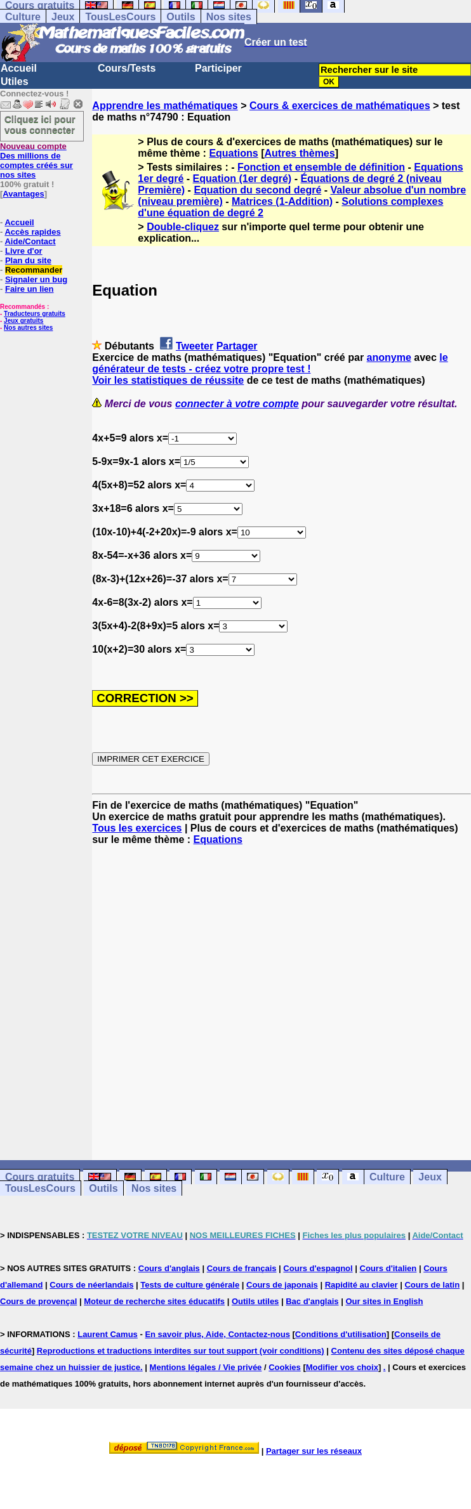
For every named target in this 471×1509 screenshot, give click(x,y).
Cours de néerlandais (91, 1285)
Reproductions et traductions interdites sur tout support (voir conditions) (180, 1350)
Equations (233, 153)
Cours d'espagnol (317, 1268)
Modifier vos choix (342, 1367)
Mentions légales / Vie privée (206, 1367)
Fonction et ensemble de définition (321, 167)
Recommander (33, 270)
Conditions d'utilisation (341, 1334)
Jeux (62, 16)
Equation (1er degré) (242, 178)
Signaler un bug (36, 279)
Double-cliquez (183, 226)
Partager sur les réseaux (314, 1451)
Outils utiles (255, 1301)
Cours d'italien (388, 1268)
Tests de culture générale (189, 1285)
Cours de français (242, 1268)
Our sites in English (384, 1301)
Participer (218, 68)
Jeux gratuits (23, 320)
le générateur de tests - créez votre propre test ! (270, 363)
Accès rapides (32, 232)
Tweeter (194, 346)
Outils (180, 16)
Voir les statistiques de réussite (168, 380)
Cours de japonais (282, 1285)
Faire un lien (29, 289)
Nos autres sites (28, 327)
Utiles (15, 81)
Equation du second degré (257, 190)
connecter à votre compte (237, 403)
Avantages (23, 194)
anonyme (389, 357)
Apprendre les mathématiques (164, 105)
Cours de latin (432, 1285)
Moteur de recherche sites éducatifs (154, 1301)
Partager (237, 346)
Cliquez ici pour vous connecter (40, 124)
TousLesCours (120, 16)
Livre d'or (24, 251)
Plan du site (28, 260)
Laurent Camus (107, 1334)
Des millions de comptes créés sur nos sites (36, 160)
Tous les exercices (137, 828)
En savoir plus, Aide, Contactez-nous (217, 1334)
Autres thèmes (300, 153)
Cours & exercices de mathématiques (339, 105)
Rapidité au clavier (361, 1285)
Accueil (19, 68)
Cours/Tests (127, 68)
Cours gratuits (39, 1177)
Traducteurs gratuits (34, 313)
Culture (23, 16)
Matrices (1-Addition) (282, 201)
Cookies (285, 1367)
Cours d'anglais (169, 1268)
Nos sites (228, 16)
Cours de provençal (38, 1301)
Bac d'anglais (312, 1301)
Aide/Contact (29, 241)
